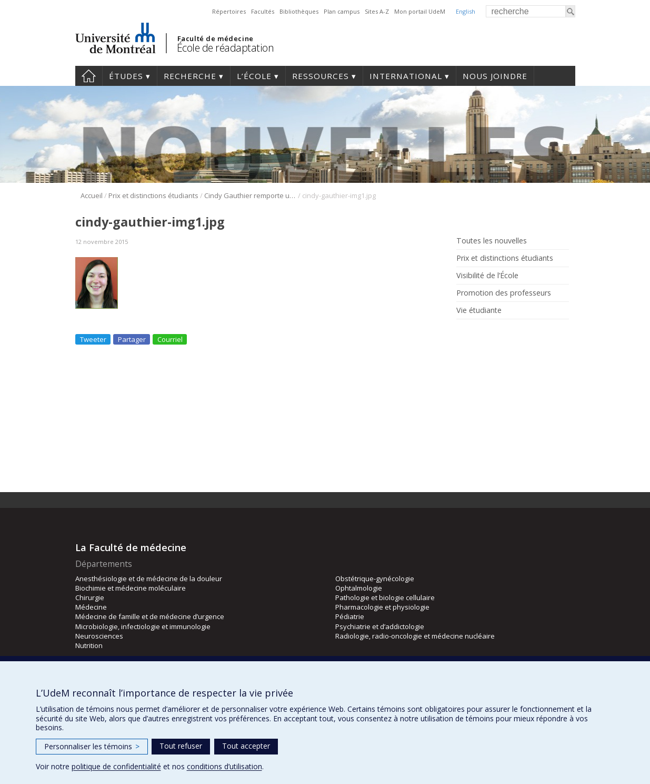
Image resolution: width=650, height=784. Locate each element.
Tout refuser (180, 746)
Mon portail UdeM (419, 11)
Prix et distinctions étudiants (153, 195)
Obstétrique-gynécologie (374, 578)
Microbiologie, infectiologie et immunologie (143, 626)
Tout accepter (246, 746)
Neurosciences (99, 636)
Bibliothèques (298, 11)
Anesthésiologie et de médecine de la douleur (148, 578)
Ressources (320, 76)
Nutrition (89, 645)
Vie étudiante (479, 310)
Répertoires (229, 11)
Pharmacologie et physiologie (382, 607)
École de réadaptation (225, 48)
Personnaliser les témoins (91, 746)
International (405, 76)
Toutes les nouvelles (491, 241)
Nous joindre (495, 76)
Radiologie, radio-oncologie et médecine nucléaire (415, 636)
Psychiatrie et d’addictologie (379, 626)
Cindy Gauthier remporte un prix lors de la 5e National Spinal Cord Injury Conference (250, 195)
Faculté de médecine (215, 38)
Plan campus (341, 11)
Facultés (262, 11)
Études (126, 76)
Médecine (91, 607)
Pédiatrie (349, 616)
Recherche (190, 76)
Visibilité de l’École (487, 275)
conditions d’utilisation (224, 766)
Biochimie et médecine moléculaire (130, 588)
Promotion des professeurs (503, 293)
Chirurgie (89, 597)
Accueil (89, 76)
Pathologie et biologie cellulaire (385, 597)
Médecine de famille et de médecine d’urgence (149, 616)
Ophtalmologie (358, 588)
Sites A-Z (377, 11)
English (465, 11)
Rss (462, 334)
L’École (254, 76)
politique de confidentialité (116, 766)
